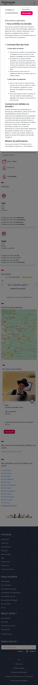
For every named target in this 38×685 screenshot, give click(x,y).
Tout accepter (26, 13)
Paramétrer (26, 9)
